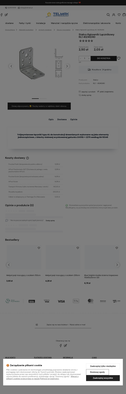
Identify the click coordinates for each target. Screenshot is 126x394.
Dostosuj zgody (97, 372)
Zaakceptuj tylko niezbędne (103, 366)
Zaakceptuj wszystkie (103, 378)
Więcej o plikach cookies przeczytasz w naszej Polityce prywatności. (42, 377)
